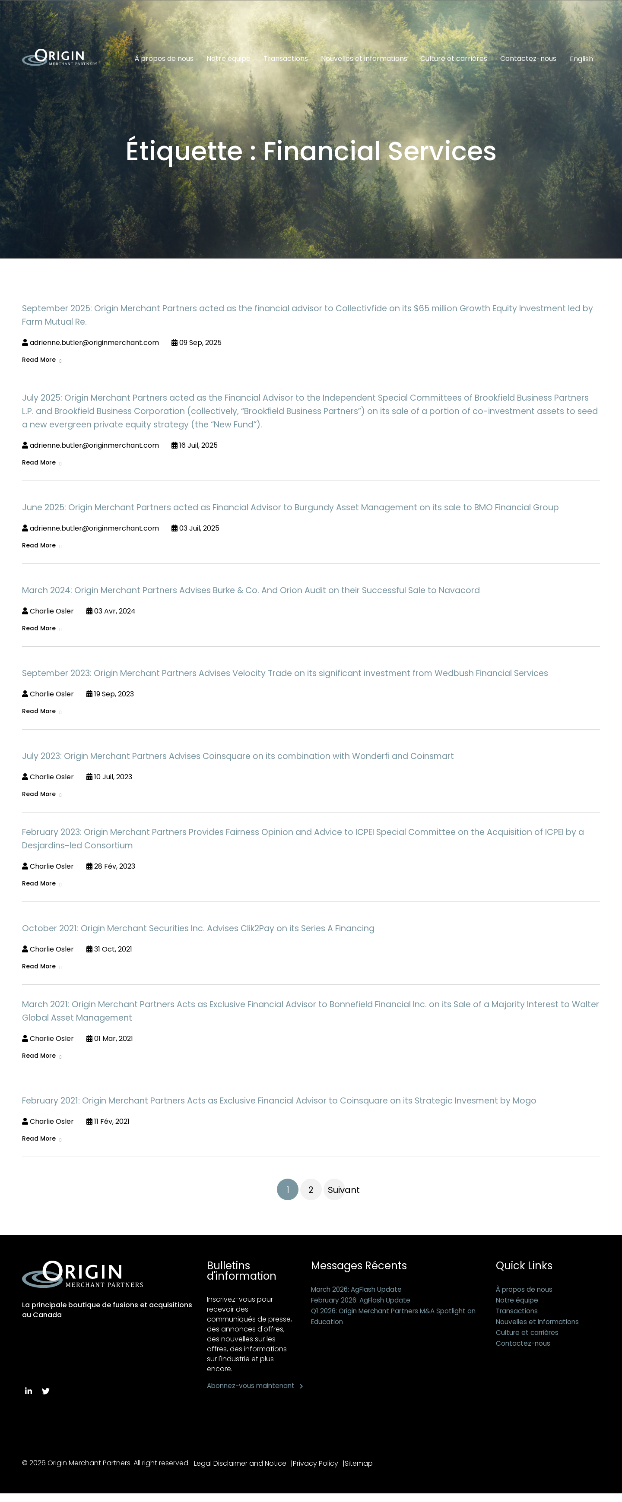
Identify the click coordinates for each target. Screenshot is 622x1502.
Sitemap (366, 1472)
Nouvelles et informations (364, 58)
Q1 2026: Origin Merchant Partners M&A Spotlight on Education (394, 1320)
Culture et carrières (453, 58)
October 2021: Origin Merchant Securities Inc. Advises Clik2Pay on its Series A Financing (198, 931)
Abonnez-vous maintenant (232, 1395)
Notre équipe (228, 58)
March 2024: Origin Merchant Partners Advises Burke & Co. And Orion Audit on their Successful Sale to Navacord (251, 592)
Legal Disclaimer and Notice (240, 1472)
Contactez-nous (528, 58)
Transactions (285, 58)
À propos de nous (164, 58)
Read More (39, 360)
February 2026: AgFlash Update (364, 1304)
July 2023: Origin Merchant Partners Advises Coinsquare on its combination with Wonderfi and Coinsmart (238, 758)
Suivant (336, 1194)
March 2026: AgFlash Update (359, 1294)
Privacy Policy (319, 1472)
